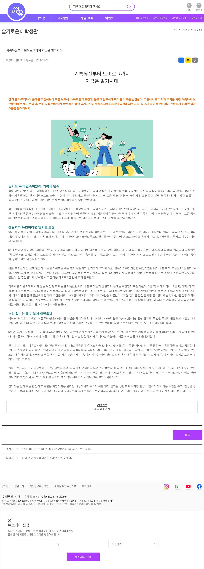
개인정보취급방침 (39, 486)
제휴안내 (86, 486)
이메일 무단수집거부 (65, 486)
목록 (187, 435)
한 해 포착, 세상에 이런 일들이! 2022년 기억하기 (47, 458)
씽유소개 (19, 486)
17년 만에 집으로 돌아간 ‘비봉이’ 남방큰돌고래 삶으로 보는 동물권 (57, 449)
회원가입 (199, 7)
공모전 (5, 486)
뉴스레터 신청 (83, 557)
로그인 (189, 7)
